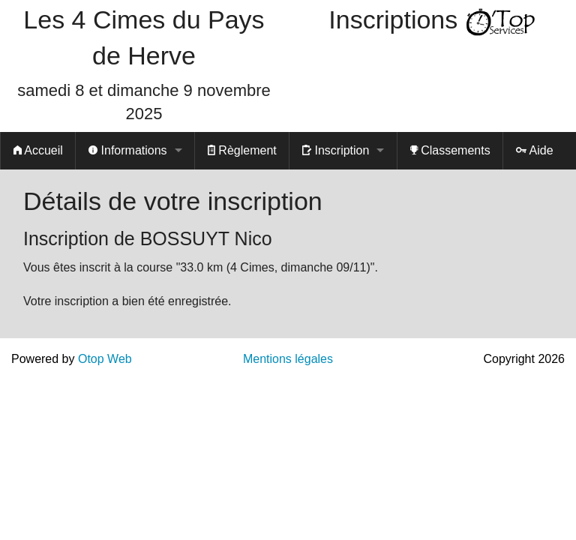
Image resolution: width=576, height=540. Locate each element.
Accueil (38, 150)
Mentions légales (288, 358)
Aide (535, 150)
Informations (127, 150)
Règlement (242, 150)
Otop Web (105, 358)
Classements (450, 150)
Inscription (335, 150)
